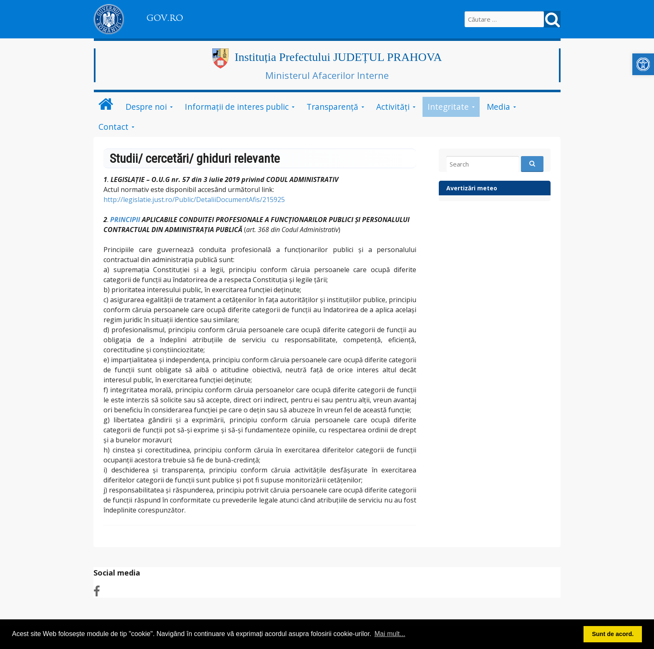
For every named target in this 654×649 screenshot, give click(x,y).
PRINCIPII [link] (125, 219)
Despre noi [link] (146, 106)
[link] (643, 64)
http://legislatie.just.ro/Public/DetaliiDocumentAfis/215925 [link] (195, 199)
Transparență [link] (332, 106)
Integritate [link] (448, 106)
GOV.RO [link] (164, 18)
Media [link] (498, 106)
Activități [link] (393, 106)
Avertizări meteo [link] (471, 188)
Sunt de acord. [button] (613, 634)
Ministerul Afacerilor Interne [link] (327, 75)
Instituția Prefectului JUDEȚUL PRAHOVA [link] (338, 57)
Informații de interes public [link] (237, 106)
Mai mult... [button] (390, 633)
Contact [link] (113, 126)
